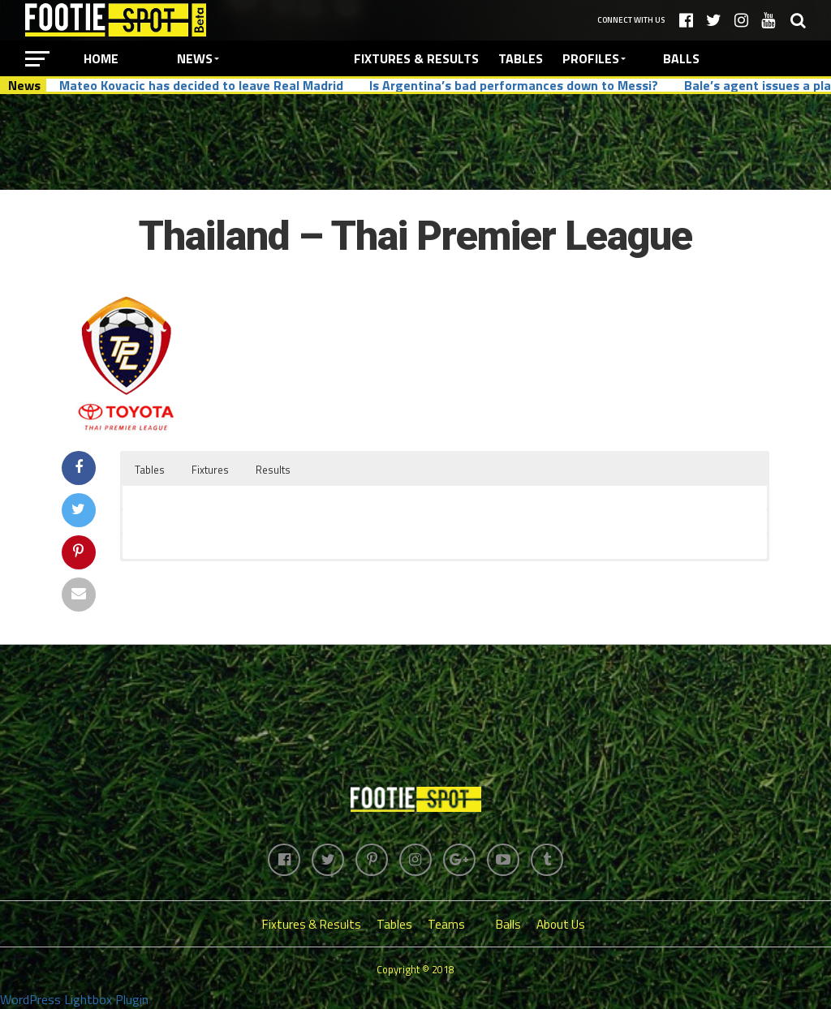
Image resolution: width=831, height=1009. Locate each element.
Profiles (590, 58)
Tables (520, 58)
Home (101, 58)
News (195, 58)
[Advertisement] (415, 141)
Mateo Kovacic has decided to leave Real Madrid (201, 85)
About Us (560, 924)
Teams (446, 924)
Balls (681, 58)
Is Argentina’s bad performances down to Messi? (513, 85)
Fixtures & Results (416, 58)
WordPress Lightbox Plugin (74, 999)
